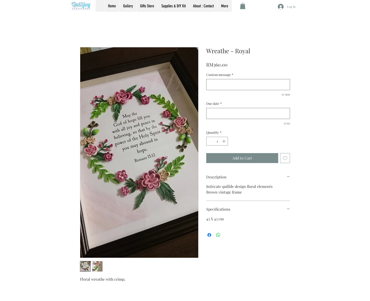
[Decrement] (210, 141)
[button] (242, 6)
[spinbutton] (217, 141)
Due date (214, 103)
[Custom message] (248, 84)
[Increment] (224, 141)
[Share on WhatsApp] (218, 235)
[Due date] (248, 113)
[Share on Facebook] (209, 235)
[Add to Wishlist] (285, 158)
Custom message (219, 74)
